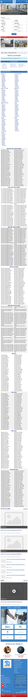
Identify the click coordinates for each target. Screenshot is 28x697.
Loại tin (2, 20)
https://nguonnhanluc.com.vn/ (5, 682)
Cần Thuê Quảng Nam (18, 417)
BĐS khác (16, 671)
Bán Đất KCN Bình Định (5, 167)
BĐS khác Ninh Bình (18, 437)
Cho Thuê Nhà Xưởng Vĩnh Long (7, 224)
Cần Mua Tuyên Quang (18, 369)
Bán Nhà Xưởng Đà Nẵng (5, 269)
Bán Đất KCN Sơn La (5, 163)
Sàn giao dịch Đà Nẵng (5, 472)
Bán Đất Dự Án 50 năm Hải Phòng (20, 309)
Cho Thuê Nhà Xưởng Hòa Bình (20, 192)
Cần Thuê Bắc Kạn (4, 400)
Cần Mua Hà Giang (4, 364)
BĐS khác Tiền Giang (5, 465)
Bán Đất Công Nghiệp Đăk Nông (7, 248)
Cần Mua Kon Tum (4, 376)
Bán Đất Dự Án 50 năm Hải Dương (20, 349)
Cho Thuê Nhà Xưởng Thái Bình (20, 201)
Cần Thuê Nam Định (4, 405)
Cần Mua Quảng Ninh (18, 390)
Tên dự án (3, 17)
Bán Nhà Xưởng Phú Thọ (18, 280)
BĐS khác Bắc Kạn (4, 439)
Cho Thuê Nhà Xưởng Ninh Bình (20, 193)
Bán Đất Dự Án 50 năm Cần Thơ (7, 340)
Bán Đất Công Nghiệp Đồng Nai (20, 230)
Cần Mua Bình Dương (5, 357)
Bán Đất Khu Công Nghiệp (18, 662)
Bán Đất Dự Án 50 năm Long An (20, 346)
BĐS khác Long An (17, 463)
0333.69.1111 (20, 656)
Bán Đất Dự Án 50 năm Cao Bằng (7, 317)
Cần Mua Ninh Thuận (5, 377)
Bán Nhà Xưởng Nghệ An (18, 289)
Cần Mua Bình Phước (5, 383)
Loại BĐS (16, 20)
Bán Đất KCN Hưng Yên (5, 185)
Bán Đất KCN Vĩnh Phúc (5, 154)
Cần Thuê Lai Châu (17, 403)
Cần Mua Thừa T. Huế (18, 370)
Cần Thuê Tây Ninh (17, 425)
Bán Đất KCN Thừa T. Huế (19, 165)
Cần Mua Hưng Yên (4, 390)
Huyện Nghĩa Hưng (21, 65)
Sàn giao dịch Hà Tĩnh (18, 491)
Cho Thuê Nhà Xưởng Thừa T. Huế (20, 205)
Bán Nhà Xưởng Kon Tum (5, 289)
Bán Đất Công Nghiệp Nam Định (7, 240)
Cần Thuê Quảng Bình (5, 417)
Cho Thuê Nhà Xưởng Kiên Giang (7, 220)
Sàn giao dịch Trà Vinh (18, 504)
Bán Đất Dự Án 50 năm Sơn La (6, 322)
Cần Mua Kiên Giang (5, 385)
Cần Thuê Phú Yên (17, 416)
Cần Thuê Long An (17, 424)
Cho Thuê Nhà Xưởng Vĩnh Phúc (7, 193)
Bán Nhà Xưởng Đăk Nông (6, 287)
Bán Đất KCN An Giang (18, 176)
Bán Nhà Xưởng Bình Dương (6, 270)
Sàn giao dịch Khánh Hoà (5, 487)
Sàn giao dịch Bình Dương (6, 473)
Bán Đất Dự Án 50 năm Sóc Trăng (7, 347)
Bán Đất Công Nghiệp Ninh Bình (20, 233)
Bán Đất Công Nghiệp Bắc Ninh (20, 235)
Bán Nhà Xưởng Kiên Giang (6, 299)
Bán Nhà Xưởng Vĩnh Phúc (6, 273)
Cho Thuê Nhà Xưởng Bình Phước (7, 218)
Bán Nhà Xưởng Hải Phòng (19, 269)
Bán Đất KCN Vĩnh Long (5, 184)
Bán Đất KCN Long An (18, 180)
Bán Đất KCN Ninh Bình (18, 154)
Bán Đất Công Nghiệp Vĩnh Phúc (7, 233)
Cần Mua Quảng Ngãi (5, 379)
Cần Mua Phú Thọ (17, 366)
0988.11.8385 (7, 656)
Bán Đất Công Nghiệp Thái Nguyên (7, 242)
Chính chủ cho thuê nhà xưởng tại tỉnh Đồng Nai (16, 575)
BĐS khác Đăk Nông (4, 451)
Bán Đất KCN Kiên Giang (5, 180)
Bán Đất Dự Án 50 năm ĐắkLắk (19, 330)
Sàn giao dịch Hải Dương (18, 505)
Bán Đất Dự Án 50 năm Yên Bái (6, 325)
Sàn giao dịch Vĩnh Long (5, 505)
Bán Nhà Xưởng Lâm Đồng (19, 284)
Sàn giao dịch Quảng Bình (5, 494)
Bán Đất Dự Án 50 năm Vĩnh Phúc (7, 314)
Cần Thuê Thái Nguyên (5, 407)
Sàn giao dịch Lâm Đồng (18, 487)
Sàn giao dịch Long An (18, 501)
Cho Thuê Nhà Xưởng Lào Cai (19, 199)
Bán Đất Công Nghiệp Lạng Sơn (7, 239)
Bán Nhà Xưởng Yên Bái (5, 283)
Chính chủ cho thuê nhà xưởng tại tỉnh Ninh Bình (16, 559)
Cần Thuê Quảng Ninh (18, 429)
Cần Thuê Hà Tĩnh (17, 413)
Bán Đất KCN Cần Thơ (5, 176)
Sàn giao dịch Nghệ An (18, 492)
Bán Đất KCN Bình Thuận (18, 167)
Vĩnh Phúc (3, 99)
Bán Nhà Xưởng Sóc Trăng (6, 300)
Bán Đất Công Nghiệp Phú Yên (19, 252)
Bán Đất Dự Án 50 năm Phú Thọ (20, 321)
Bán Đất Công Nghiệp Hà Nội (6, 228)
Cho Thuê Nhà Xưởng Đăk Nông (7, 208)
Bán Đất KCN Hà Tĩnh (18, 170)
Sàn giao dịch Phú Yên (18, 493)
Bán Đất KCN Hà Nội (5, 150)
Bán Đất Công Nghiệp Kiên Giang (7, 260)
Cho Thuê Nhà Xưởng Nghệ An (19, 211)
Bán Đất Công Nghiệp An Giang (20, 255)
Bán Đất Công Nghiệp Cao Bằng (7, 236)
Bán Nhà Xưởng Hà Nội (5, 268)
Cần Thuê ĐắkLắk (17, 412)
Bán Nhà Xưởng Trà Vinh (18, 301)
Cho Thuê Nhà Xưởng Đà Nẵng (6, 189)
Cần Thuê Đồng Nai (17, 396)
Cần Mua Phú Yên (17, 377)
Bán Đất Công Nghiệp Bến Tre (19, 256)
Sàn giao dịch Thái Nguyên (6, 485)
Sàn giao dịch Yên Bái (5, 486)
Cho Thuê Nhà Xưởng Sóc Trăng (7, 221)
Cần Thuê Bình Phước (5, 422)
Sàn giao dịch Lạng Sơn (5, 481)
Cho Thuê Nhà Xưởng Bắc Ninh (20, 195)
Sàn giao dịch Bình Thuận (18, 488)
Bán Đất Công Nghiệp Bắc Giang (20, 234)
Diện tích (16, 29)
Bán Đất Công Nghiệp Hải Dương (20, 264)
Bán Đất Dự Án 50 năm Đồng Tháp (7, 344)
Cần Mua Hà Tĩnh (17, 375)
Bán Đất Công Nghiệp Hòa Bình (20, 232)
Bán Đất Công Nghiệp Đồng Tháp (7, 259)
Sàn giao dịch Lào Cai (18, 481)
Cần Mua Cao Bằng (4, 363)
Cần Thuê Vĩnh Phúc (5, 398)
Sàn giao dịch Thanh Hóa (5, 476)
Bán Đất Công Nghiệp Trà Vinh (19, 262)
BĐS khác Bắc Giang (18, 438)
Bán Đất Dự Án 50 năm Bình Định (7, 329)
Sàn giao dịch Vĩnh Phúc (5, 475)
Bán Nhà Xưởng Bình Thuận (19, 286)
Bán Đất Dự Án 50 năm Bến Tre (20, 341)
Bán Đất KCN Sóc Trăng (5, 182)
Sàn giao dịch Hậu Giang (18, 500)
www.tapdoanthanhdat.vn (5, 677)
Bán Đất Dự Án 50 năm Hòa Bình (20, 312)
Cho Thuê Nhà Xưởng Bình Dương (7, 191)
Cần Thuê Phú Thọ (17, 405)
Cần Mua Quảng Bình (5, 378)
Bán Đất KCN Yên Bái (5, 165)
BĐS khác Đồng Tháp (5, 461)
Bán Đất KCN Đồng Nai (18, 152)
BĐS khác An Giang (17, 458)
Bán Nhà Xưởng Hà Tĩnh (18, 288)
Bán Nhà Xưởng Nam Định (6, 280)
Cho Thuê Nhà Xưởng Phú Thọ (19, 200)
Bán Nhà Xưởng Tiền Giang (6, 301)
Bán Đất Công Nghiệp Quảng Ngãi (7, 254)
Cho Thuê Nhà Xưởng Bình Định (7, 207)
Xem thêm (25, 37)
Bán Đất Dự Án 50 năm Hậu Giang (20, 344)
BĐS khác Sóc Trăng (5, 464)
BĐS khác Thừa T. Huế (18, 447)
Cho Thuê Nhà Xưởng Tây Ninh (19, 221)
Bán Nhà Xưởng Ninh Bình (19, 273)
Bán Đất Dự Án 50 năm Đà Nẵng (7, 309)
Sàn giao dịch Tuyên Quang (19, 485)
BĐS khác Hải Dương (18, 466)
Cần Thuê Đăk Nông (4, 412)
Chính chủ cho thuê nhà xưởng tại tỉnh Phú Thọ (16, 564)
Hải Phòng (3, 77)
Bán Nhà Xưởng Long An (18, 299)
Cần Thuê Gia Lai (4, 413)
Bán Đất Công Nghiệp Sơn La (6, 241)
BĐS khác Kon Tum (4, 453)
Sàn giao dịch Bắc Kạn (5, 478)
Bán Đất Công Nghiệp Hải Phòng (20, 229)
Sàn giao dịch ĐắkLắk (18, 489)
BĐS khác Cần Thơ (4, 458)
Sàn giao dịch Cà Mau (18, 499)
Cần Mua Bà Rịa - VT (18, 379)
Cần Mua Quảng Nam (18, 378)
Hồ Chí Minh (4, 75)
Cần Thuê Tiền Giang (5, 426)
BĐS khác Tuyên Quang (18, 446)
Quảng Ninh (3, 79)
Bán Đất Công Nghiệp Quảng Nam (20, 253)
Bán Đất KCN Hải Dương (18, 184)
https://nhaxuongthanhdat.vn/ (5, 681)
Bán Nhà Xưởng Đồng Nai (19, 270)
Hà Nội (3, 74)
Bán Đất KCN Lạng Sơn (5, 160)
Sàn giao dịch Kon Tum (5, 492)
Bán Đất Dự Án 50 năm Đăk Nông (7, 330)
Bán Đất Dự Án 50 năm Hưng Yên (7, 350)
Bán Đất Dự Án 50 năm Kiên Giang (7, 346)
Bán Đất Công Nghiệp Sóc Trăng (7, 261)
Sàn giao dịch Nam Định (5, 482)
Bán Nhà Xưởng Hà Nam (5, 271)
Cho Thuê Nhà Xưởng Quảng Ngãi (7, 214)
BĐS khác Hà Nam (4, 435)
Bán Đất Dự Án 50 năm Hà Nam (7, 312)
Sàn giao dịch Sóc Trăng (5, 502)
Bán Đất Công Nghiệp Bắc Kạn (6, 235)
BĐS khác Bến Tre (17, 459)
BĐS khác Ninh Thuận (5, 454)
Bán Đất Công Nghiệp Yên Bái (6, 245)
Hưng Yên (3, 78)
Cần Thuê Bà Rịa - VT (18, 418)
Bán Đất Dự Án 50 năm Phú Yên (20, 334)
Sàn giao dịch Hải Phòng (18, 472)
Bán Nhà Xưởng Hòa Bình (19, 271)
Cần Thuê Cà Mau (17, 422)
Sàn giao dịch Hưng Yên (5, 506)
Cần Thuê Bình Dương (5, 396)
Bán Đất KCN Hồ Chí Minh (19, 150)
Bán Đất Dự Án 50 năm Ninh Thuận (7, 334)
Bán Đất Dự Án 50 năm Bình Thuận (20, 329)
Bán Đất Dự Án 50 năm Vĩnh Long (7, 349)
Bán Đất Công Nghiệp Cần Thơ (6, 255)
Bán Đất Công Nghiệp (17, 664)
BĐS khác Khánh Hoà (5, 448)
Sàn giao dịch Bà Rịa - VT (19, 495)
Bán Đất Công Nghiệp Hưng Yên (7, 265)
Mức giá (2, 29)
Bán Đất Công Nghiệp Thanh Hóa (7, 234)
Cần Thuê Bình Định (4, 411)
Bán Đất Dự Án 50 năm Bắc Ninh (20, 316)
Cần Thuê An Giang (17, 419)
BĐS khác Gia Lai (4, 452)
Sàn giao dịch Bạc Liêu (5, 498)
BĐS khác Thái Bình (17, 445)
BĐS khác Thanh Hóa (5, 438)
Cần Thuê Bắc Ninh (17, 400)
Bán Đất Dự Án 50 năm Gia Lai (6, 331)
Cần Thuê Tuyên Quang (18, 407)
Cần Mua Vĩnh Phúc (4, 359)
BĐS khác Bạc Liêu (4, 459)
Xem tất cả (25, 508)
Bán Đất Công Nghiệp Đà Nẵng (6, 229)
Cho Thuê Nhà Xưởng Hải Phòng (20, 189)
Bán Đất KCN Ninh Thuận (5, 172)
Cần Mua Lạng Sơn (4, 365)
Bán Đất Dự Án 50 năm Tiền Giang (7, 348)
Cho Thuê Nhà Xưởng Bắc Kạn (6, 195)
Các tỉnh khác (4, 101)
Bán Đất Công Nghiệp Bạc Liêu (6, 256)
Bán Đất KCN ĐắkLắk (18, 169)
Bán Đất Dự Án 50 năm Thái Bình (20, 322)
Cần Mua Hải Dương (18, 389)
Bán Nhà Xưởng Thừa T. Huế (19, 283)
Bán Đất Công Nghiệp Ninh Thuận (7, 252)
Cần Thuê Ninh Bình (17, 398)
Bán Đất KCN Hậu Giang (18, 179)
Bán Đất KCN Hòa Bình (18, 153)
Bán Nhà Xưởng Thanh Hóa (6, 274)
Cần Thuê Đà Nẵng (4, 394)
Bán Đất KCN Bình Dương (5, 152)
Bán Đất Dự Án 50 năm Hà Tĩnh (20, 331)
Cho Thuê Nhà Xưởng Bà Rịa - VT (20, 214)
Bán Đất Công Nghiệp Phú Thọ (19, 240)
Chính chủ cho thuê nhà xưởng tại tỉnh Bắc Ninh (11, 554)
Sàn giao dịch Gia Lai (5, 491)
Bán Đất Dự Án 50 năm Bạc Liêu (7, 341)
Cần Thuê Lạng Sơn (4, 404)
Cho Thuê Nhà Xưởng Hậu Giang (20, 219)
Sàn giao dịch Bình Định (5, 488)
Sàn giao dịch (16, 672)
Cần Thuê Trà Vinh (17, 426)
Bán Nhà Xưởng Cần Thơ (5, 294)
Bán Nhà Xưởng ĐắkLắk (18, 287)
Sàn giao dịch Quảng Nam (19, 494)
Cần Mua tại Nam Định (12, 52)
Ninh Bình (3, 100)
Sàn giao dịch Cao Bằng (5, 479)
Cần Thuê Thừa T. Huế (18, 409)
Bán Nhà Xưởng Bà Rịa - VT (19, 293)
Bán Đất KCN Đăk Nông (5, 169)
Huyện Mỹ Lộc (4, 65)
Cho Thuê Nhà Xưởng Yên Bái (6, 205)
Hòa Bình (3, 98)
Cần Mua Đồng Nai (17, 357)
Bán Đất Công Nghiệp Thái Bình (20, 241)
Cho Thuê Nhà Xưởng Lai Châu (20, 198)
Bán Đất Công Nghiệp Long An (19, 260)
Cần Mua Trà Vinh (17, 388)
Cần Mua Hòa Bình (17, 358)
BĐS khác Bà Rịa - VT (18, 457)
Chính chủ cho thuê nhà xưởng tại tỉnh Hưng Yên (11, 530)
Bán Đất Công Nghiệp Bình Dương (7, 230)
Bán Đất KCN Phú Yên (18, 172)
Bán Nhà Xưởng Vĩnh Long (6, 302)
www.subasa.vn (3, 684)
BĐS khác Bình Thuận (18, 450)
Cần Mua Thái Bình (17, 368)
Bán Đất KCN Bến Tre (18, 177)
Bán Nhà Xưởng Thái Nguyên (6, 282)
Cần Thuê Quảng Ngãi (5, 418)
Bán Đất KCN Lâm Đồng (18, 166)
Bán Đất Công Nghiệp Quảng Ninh (20, 265)
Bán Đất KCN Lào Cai (18, 160)
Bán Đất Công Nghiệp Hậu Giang (20, 259)
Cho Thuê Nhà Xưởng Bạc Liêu (6, 217)
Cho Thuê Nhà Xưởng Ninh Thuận (7, 212)
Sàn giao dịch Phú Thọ (18, 482)
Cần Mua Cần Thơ (4, 381)
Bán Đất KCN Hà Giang (5, 159)
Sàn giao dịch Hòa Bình (18, 474)
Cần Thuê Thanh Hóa (5, 399)
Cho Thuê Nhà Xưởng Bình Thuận (20, 207)
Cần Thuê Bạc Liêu (4, 420)
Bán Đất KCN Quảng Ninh (19, 185)
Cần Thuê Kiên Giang (5, 424)
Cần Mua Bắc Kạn (4, 362)
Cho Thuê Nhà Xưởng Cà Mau (19, 218)
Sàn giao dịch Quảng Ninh (19, 506)
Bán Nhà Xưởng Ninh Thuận (6, 290)
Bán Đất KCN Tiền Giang (5, 183)
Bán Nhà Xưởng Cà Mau (18, 296)
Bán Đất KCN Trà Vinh (18, 183)
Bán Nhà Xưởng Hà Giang (5, 277)
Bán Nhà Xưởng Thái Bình (19, 281)
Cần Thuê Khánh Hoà (5, 410)
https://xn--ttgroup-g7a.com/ (5, 678)
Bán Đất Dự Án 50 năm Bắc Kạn (7, 316)
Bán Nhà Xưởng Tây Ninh (18, 300)
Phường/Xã (16, 26)
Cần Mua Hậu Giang (18, 384)
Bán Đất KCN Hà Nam (5, 153)
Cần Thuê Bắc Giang (18, 399)
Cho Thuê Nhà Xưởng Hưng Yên (7, 225)
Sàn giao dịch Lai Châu (18, 480)
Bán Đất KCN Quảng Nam (19, 173)
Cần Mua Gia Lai (4, 375)
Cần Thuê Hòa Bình (17, 397)
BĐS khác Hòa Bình (17, 435)
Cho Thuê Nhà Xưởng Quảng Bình (7, 213)
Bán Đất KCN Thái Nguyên (6, 164)
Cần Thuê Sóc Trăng (4, 425)
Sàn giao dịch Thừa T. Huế (19, 486)
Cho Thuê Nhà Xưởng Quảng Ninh (20, 225)
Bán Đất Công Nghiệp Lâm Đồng (20, 246)
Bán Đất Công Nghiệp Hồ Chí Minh (20, 228)
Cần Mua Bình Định (4, 372)
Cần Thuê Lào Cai (17, 404)
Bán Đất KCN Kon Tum (5, 171)
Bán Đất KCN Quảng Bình (5, 173)
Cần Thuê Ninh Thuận (5, 416)
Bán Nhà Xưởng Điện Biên (19, 276)
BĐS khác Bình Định (4, 450)
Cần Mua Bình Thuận (18, 372)
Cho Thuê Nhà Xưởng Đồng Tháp (7, 219)
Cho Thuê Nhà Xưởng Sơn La (6, 201)
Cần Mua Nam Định (4, 366)
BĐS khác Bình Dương (5, 434)
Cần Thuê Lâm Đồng (18, 410)
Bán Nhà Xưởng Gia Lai (5, 288)
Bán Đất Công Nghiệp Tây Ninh (19, 261)
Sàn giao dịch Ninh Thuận (5, 493)
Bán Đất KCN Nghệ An (18, 171)
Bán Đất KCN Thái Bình (18, 163)
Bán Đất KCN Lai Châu (18, 159)
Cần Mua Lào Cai (17, 365)
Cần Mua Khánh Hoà (5, 371)
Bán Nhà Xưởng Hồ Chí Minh (19, 268)
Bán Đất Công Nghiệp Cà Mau (19, 258)
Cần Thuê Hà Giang (4, 403)
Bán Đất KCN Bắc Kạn (5, 157)
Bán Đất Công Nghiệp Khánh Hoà (7, 246)
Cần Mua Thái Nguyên (5, 369)
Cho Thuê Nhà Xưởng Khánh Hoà (7, 206)
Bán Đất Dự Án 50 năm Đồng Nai (20, 310)
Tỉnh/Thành (3, 23)
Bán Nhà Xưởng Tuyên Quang (19, 282)
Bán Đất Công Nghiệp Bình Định (7, 247)
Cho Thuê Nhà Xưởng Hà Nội (6, 188)
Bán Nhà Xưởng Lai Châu (18, 277)
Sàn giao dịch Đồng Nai (18, 473)
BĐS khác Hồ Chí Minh (18, 432)
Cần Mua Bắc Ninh (17, 362)
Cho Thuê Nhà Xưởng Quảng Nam (20, 213)
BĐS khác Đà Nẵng (4, 433)
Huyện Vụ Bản (4, 66)
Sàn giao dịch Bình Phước (5, 499)
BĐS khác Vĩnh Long (5, 466)
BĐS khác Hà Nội (4, 432)
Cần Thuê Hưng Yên (4, 429)
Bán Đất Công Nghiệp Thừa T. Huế (20, 245)
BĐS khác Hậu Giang (18, 461)
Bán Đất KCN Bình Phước (5, 178)
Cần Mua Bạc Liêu (4, 382)
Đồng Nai (3, 96)
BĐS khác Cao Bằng (4, 440)
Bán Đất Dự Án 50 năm (18, 667)
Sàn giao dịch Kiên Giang (5, 501)
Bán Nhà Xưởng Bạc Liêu (5, 295)
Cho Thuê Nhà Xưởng (18, 663)
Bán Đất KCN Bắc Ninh (18, 157)
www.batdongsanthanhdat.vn (5, 680)
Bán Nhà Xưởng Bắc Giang (19, 274)
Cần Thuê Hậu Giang (18, 423)
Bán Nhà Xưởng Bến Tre (18, 295)
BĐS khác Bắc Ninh (17, 439)
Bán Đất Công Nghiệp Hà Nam (6, 232)
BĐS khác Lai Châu (17, 441)
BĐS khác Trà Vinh (17, 465)
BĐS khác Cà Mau (17, 460)
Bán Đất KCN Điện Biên (18, 158)
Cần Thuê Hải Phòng (18, 394)
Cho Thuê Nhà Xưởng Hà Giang (7, 198)
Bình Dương (4, 80)
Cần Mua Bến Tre (17, 382)
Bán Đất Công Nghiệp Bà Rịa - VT (20, 254)
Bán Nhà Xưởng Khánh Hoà (6, 284)
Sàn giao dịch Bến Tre (18, 498)
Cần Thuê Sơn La (4, 406)
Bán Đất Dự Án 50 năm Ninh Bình (20, 314)
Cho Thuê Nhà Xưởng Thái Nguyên (7, 202)
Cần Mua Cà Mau (17, 383)
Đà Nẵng (3, 76)
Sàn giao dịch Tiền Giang (5, 504)
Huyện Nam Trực (13, 65)
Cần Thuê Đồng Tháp (5, 423)
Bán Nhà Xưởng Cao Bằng (6, 276)
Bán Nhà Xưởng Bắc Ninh (18, 275)
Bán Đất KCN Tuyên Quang (19, 164)
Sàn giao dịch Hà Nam (5, 474)
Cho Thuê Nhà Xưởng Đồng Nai (20, 191)
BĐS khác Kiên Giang (5, 463)
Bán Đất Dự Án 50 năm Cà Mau (20, 342)
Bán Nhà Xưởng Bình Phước (6, 296)
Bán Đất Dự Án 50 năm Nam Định (7, 321)
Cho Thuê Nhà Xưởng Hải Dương (20, 224)
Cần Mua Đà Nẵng (4, 356)
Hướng (2, 26)
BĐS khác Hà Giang (4, 441)
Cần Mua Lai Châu (17, 364)
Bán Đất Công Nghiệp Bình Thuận (20, 247)
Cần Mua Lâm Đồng (17, 371)
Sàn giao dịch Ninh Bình (18, 475)
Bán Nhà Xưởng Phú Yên (18, 290)
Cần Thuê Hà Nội (4, 393)
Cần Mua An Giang (17, 381)
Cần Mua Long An (17, 385)
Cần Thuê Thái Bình (17, 406)
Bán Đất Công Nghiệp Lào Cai (19, 239)
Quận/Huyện (16, 23)
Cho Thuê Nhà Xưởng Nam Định (7, 200)
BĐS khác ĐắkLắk (17, 451)
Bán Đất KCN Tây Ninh (18, 182)
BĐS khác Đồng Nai (17, 434)
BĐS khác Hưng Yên (4, 467)
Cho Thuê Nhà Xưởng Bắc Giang (20, 194)
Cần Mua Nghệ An (17, 376)
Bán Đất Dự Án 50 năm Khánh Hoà (7, 328)
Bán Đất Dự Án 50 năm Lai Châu (20, 318)
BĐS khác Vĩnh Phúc (5, 437)
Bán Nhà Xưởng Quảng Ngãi (6, 293)
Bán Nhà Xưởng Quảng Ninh (19, 303)
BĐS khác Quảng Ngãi (5, 457)
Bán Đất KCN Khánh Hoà (5, 166)
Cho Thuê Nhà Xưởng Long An (19, 220)
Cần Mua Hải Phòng (17, 356)
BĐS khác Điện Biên (17, 440)
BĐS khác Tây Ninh (17, 464)
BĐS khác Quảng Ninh (18, 467)
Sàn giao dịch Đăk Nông (5, 489)
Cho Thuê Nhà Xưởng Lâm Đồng (20, 206)
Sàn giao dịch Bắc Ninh (18, 478)
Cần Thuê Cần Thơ (4, 419)
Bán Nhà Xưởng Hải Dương (19, 302)
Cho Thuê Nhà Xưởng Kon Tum (6, 211)
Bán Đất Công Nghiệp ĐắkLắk (19, 248)
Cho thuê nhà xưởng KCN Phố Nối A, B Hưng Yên (11, 601)
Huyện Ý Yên (20, 66)
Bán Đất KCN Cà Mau (18, 178)
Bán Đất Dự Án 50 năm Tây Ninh (20, 347)
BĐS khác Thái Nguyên (5, 446)
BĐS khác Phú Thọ (17, 444)
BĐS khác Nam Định (4, 444)
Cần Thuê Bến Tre (17, 420)
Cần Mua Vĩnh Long (4, 389)
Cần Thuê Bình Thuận (18, 411)
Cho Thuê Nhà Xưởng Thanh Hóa (7, 194)
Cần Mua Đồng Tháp (5, 384)
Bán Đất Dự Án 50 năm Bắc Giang (20, 315)
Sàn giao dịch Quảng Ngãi (5, 495)
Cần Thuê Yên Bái (4, 409)
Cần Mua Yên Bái (4, 370)
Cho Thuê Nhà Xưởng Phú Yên (19, 212)
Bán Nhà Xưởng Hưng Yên (6, 303)
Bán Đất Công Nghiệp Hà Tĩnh (19, 249)
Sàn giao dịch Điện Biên (18, 479)
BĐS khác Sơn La (4, 445)
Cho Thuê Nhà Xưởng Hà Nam (6, 192)
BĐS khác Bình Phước (5, 460)
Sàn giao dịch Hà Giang (5, 480)
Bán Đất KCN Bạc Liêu (5, 177)
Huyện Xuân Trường (13, 66)
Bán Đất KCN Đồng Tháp (5, 179)
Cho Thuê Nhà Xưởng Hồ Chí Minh (20, 188)
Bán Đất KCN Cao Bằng (5, 158)
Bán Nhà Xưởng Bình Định (6, 286)
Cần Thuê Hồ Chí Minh (18, 393)
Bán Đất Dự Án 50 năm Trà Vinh (20, 348)
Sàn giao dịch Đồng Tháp (5, 500)
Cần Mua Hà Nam (4, 358)
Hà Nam (3, 97)
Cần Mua (5, 52)
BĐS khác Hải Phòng (18, 433)
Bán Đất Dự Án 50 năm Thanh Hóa (7, 315)
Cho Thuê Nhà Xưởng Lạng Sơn (7, 199)
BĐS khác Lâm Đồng (18, 448)
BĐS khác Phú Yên (17, 454)
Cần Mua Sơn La (4, 368)
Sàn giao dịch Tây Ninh (18, 502)
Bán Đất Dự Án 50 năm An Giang (20, 340)
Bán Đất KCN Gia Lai (5, 170)
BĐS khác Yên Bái (4, 447)
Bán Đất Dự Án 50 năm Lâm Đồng (20, 328)
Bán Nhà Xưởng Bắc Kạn (5, 275)
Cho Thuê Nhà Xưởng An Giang (20, 215)
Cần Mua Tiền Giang (4, 388)
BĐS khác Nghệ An (17, 453)
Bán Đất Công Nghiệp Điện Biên (20, 236)
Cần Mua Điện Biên (17, 363)
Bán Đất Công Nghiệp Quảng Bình (7, 253)
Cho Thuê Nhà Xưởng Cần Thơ (6, 215)
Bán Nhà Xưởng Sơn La (5, 281)
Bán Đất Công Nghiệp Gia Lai (6, 249)
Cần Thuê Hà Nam (4, 397)
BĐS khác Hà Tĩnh (17, 452)
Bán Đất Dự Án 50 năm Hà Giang (7, 318)
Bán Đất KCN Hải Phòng (18, 151)
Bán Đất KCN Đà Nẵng (5, 151)
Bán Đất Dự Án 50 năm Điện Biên (20, 317)
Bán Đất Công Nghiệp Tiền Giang (7, 262)
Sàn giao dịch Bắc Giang (18, 476)
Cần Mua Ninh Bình (17, 359)
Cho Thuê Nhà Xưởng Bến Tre (19, 217)
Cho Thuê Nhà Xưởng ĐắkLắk (19, 208)
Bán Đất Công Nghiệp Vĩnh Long (7, 264)
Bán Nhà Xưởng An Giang (19, 294)
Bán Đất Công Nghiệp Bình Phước (7, 258)
